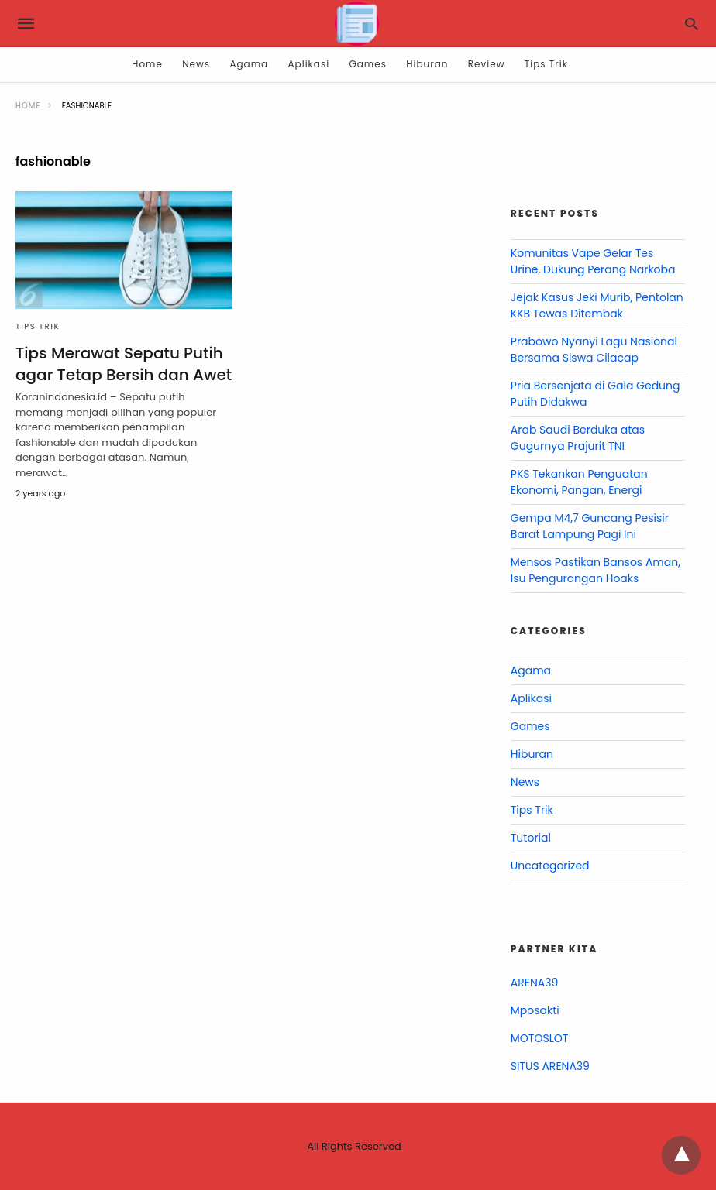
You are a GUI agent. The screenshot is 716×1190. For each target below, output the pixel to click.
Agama (248, 63)
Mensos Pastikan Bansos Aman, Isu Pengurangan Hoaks (595, 570)
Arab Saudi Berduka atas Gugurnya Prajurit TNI (578, 438)
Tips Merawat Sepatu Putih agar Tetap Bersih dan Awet (123, 364)
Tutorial (531, 837)
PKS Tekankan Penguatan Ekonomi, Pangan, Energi (579, 482)
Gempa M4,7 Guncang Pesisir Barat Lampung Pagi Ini (590, 526)
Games (368, 63)
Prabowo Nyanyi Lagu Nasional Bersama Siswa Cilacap (594, 349)
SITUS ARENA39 (550, 1066)
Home (147, 63)
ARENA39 (534, 982)
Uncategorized (550, 865)
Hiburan (427, 63)
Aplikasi (309, 63)
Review (486, 63)
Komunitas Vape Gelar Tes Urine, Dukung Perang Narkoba (593, 261)
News (196, 63)
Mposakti (535, 1010)
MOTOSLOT (539, 1038)
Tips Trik (546, 63)
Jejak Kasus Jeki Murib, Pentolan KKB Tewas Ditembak (597, 305)
